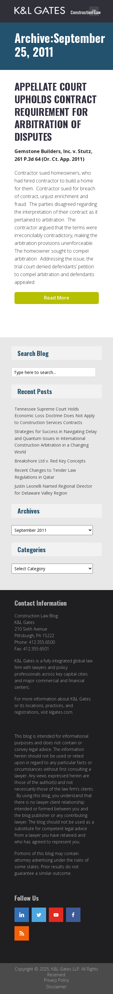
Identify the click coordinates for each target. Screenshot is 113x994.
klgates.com (60, 712)
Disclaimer (56, 986)
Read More (56, 297)
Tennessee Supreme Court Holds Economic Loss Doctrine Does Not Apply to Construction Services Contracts (54, 415)
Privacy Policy (56, 980)
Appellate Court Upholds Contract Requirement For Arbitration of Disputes (55, 111)
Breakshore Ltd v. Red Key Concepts (50, 461)
